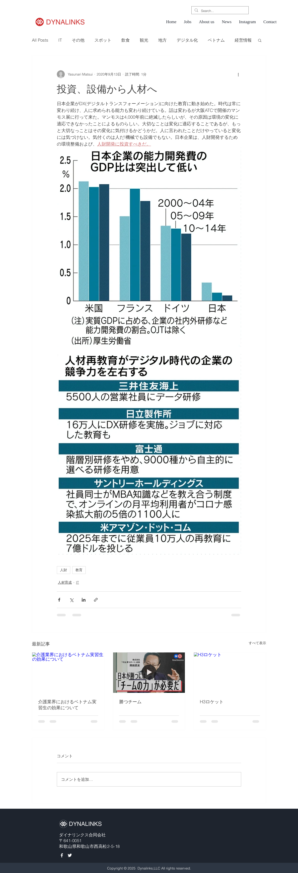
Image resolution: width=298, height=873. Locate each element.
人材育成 (65, 582)
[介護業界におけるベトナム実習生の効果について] (68, 672)
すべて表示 (257, 643)
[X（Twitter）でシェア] (71, 599)
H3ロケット (212, 702)
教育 (78, 570)
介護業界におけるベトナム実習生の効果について (67, 705)
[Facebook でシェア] (59, 599)
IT (60, 40)
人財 (63, 570)
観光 (144, 40)
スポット (102, 40)
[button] (259, 40)
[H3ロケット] (230, 672)
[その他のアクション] (238, 74)
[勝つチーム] (149, 672)
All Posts (40, 40)
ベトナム (216, 40)
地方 (162, 40)
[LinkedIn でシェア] (83, 599)
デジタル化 (187, 40)
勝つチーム (130, 702)
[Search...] (219, 10)
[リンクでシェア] (95, 599)
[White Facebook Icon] (62, 855)
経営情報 (243, 40)
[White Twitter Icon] (70, 855)
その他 (78, 40)
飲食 (125, 40)
